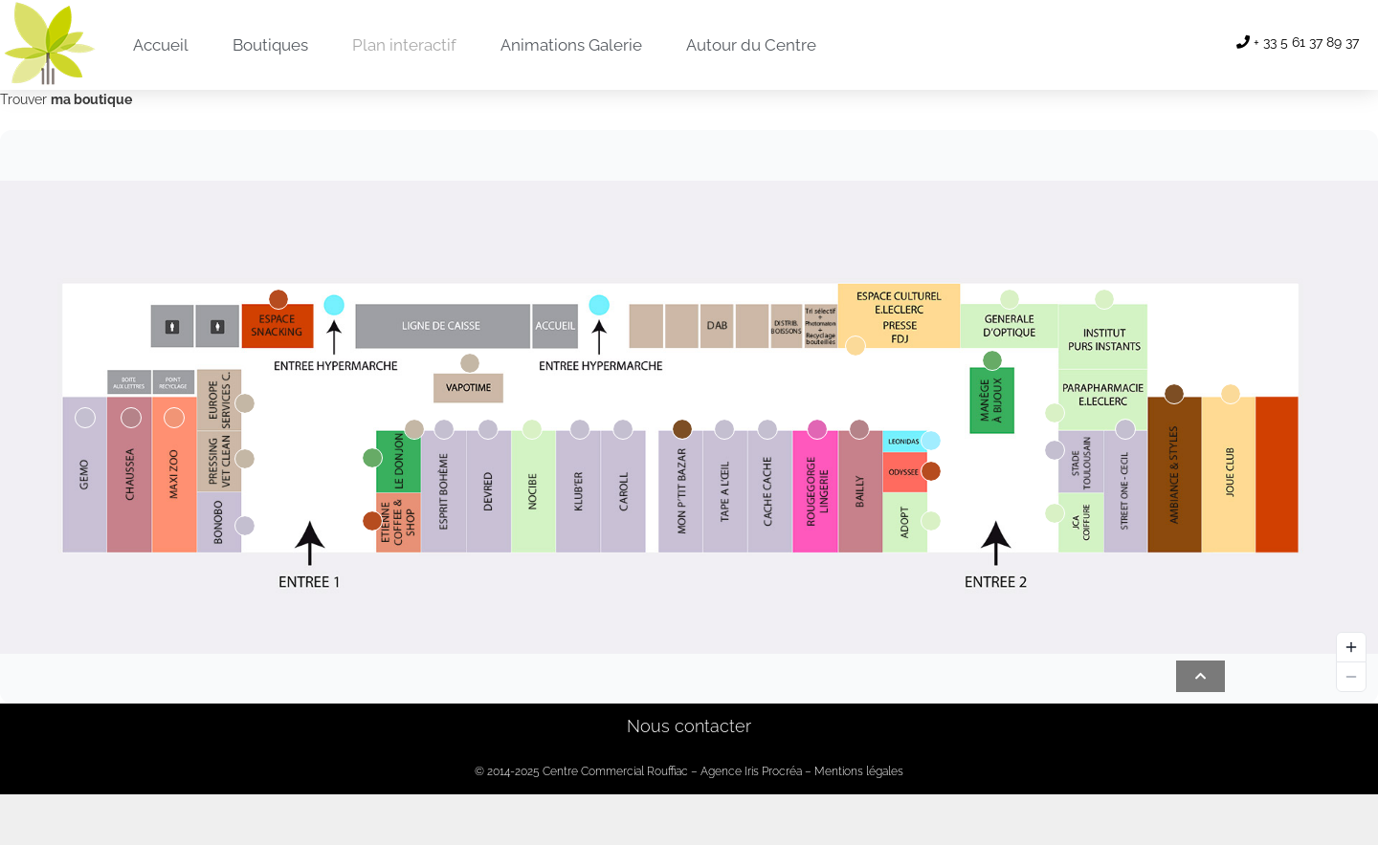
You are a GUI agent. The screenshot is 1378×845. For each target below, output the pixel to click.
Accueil (161, 44)
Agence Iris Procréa (751, 771)
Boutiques (270, 44)
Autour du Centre (751, 44)
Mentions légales (858, 771)
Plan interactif (404, 44)
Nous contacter (689, 726)
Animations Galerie (571, 44)
